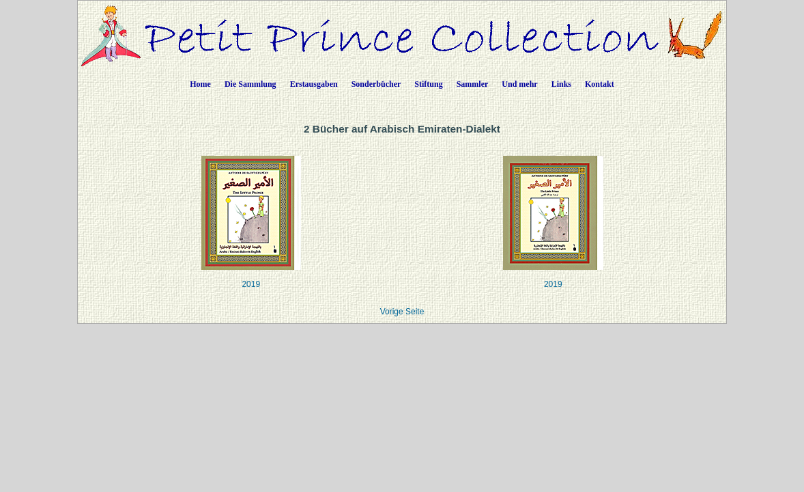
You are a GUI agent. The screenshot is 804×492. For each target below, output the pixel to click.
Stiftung (428, 84)
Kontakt (599, 84)
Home (200, 84)
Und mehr (519, 84)
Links (561, 84)
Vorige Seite (402, 311)
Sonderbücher (376, 84)
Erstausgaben (314, 84)
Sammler (473, 84)
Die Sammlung (250, 84)
